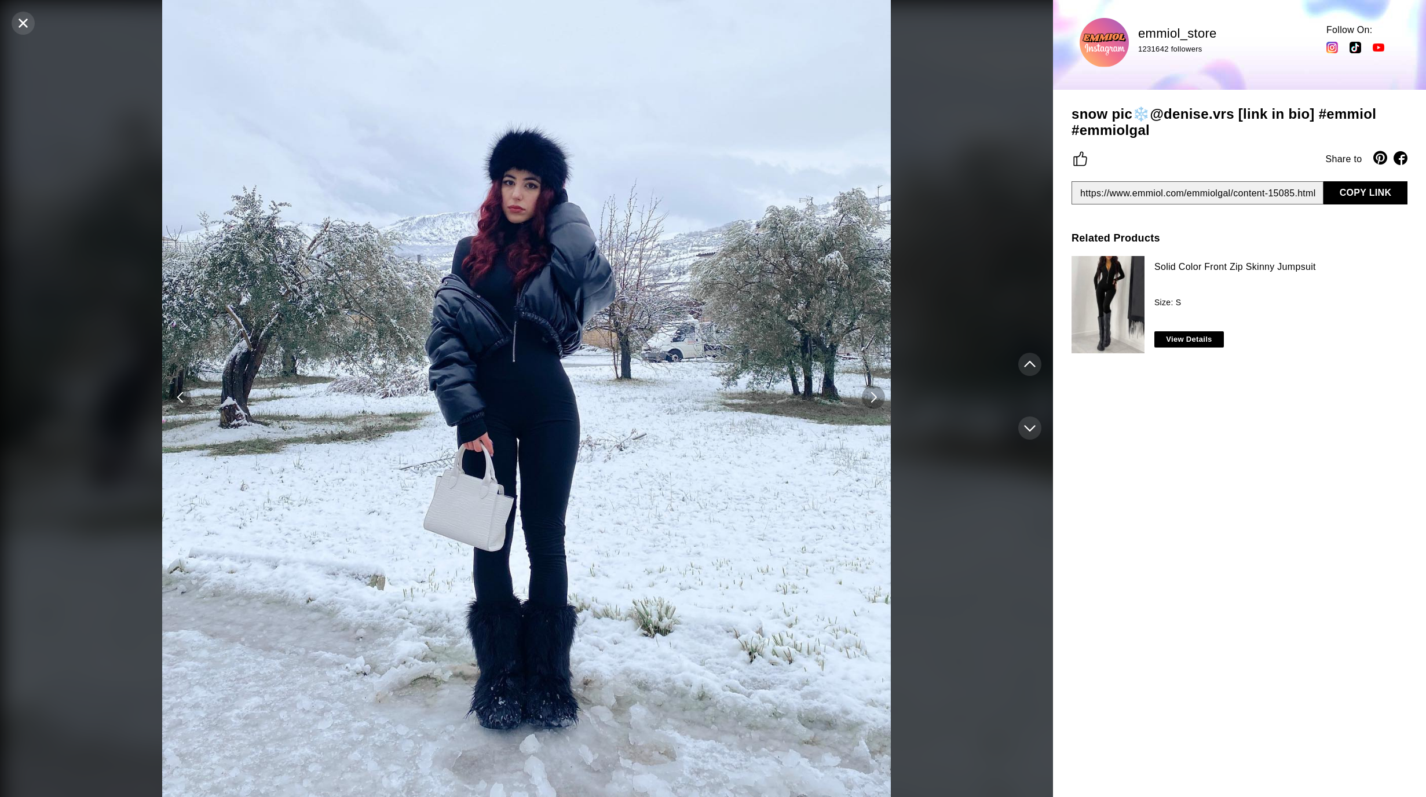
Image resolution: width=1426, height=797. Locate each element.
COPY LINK (1366, 193)
